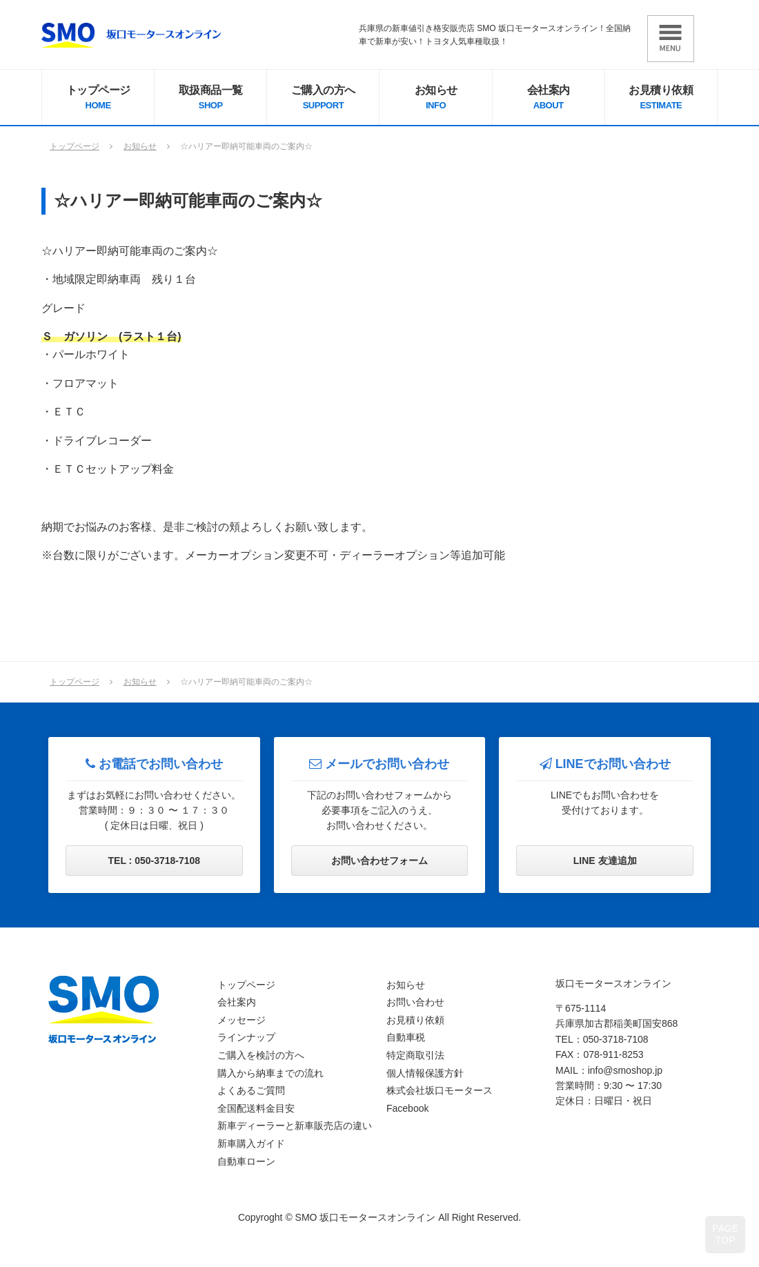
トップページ (98, 98)
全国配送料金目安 (256, 1108)
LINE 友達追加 (605, 860)
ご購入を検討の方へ (260, 1055)
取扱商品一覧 (210, 98)
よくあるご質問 (251, 1090)
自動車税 (405, 1037)
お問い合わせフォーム (379, 860)
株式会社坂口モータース (439, 1090)
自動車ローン (246, 1161)
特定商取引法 (415, 1055)
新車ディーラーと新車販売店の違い (294, 1125)
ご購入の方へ (323, 98)
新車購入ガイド (251, 1143)
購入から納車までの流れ (270, 1073)
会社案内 (548, 98)
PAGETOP (725, 1234)
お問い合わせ (415, 1002)
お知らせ (435, 98)
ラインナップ (246, 1037)
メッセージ (241, 1019)
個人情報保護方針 (425, 1073)
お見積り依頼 (661, 98)
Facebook (407, 1108)
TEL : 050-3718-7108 (154, 860)
